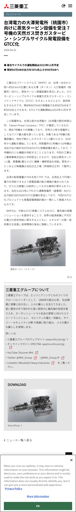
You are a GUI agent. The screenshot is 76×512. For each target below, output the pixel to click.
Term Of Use (14, 425)
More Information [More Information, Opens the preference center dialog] (38, 496)
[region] (38, 483)
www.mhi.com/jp (55, 339)
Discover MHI (26, 352)
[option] (32, 405)
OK (38, 506)
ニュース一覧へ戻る (19, 440)
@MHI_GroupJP (50, 357)
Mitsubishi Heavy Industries (34, 363)
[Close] (71, 460)
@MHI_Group (24, 357)
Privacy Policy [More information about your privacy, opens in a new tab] (13, 488)
